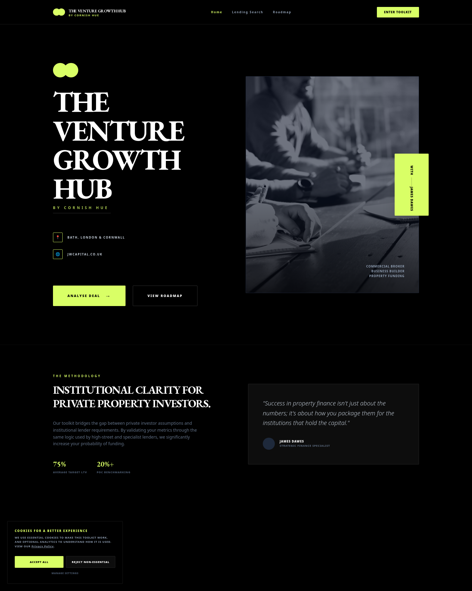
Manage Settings (65, 573)
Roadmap (282, 12)
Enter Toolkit (398, 12)
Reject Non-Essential (90, 562)
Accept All (39, 562)
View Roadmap (165, 295)
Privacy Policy (43, 546)
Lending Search (247, 12)
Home (216, 12)
